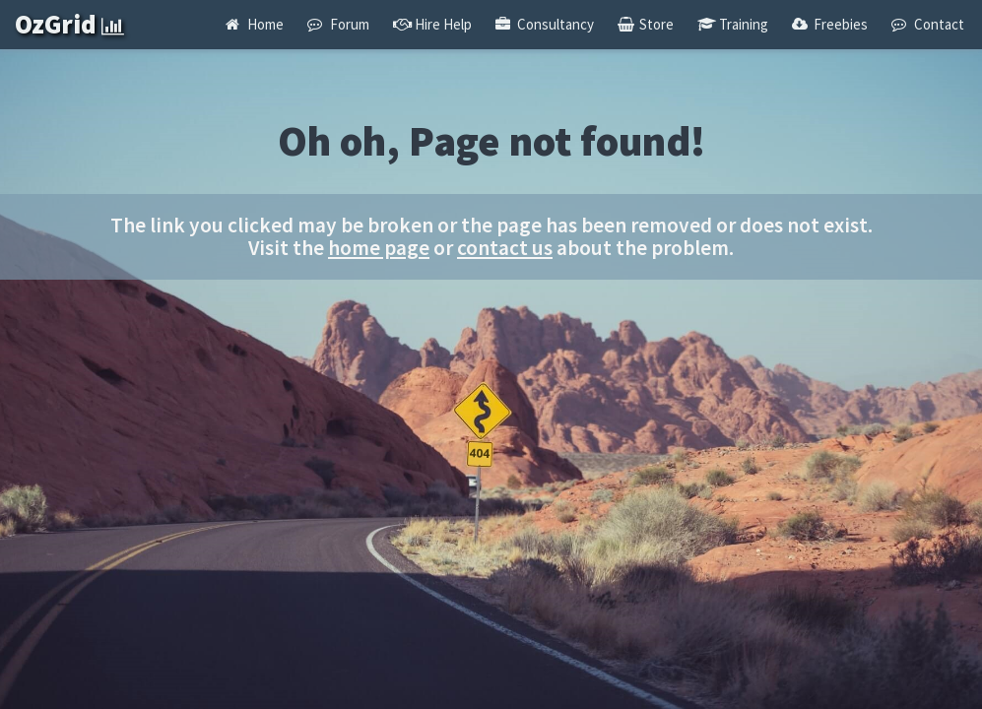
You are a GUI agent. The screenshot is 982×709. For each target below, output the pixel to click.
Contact (927, 24)
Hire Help (432, 24)
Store (646, 24)
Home (255, 24)
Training (732, 24)
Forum (337, 24)
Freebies (830, 24)
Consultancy (544, 24)
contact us (505, 247)
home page (378, 247)
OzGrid (69, 24)
